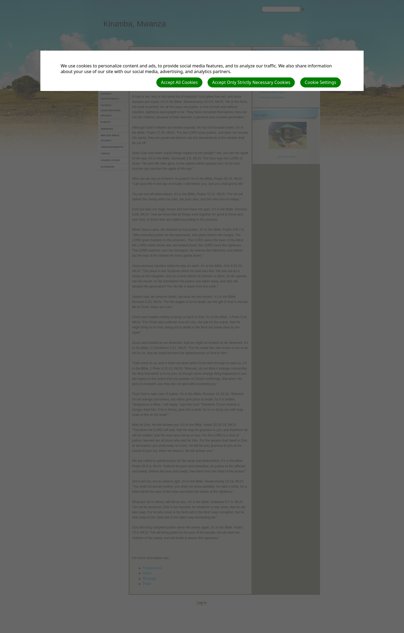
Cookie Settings (320, 82)
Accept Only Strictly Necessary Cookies (251, 82)
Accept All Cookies (179, 82)
